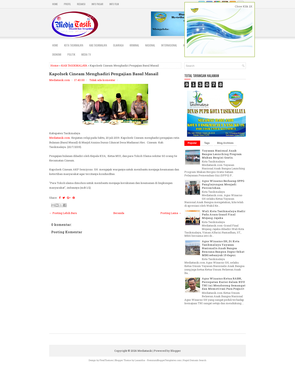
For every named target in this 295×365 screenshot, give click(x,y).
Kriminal (134, 45)
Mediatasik (144, 351)
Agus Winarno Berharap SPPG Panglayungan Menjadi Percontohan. (223, 184)
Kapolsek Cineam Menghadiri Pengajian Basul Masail (103, 74)
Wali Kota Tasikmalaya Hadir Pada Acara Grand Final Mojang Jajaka (223, 214)
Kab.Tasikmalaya (98, 45)
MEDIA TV (86, 54)
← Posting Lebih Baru (63, 213)
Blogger (175, 351)
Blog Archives (225, 143)
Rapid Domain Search (194, 360)
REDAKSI (81, 4)
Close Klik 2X (243, 6)
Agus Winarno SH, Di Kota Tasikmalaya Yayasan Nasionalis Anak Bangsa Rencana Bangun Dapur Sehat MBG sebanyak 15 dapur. (223, 248)
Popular (192, 143)
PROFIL (67, 4)
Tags (207, 143)
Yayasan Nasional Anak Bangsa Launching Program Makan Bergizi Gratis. (222, 154)
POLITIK (71, 54)
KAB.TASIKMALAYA (74, 65)
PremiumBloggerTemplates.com (164, 360)
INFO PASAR (97, 4)
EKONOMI (56, 54)
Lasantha (140, 360)
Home (55, 4)
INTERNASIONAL (169, 45)
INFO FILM (114, 4)
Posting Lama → (170, 213)
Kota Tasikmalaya (73, 45)
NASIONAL (150, 45)
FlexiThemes (106, 360)
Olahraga (118, 45)
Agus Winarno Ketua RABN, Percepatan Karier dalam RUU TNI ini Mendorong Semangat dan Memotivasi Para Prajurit (223, 284)
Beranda (118, 213)
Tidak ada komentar (102, 80)
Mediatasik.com (59, 138)
